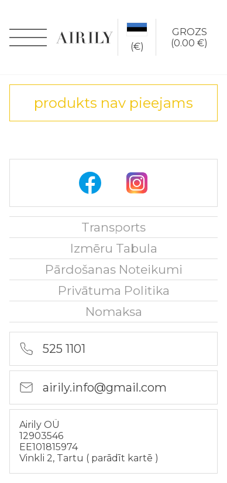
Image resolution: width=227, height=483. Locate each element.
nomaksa (113, 311)
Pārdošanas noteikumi (114, 269)
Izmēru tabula (113, 248)
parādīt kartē (123, 458)
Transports (113, 227)
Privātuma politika (114, 290)
